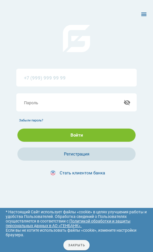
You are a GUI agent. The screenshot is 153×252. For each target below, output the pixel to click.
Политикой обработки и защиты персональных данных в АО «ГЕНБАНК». (68, 223)
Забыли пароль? (31, 121)
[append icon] (126, 103)
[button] (76, 173)
